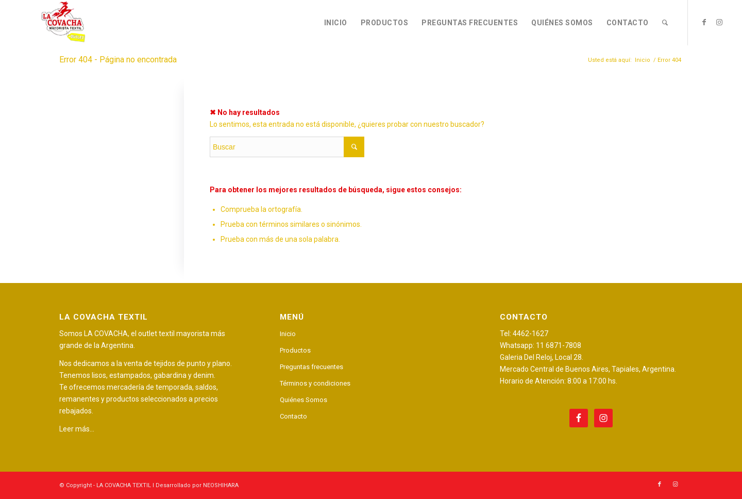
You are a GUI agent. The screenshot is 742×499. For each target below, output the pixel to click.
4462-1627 (530, 333)
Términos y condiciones (315, 383)
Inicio (288, 334)
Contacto (293, 416)
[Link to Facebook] (704, 22)
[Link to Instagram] (719, 22)
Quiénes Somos (303, 400)
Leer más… (76, 429)
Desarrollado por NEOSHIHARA (197, 485)
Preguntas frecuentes (311, 367)
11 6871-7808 (558, 345)
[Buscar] (665, 22)
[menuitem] (335, 22)
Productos (295, 350)
